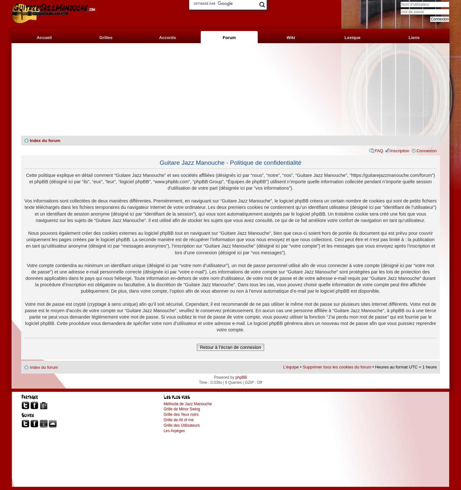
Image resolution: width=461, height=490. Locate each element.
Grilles (105, 37)
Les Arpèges (174, 431)
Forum (229, 37)
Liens (413, 37)
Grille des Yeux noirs (181, 414)
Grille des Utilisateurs (182, 425)
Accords (167, 37)
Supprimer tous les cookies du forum (337, 367)
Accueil (44, 37)
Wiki (291, 37)
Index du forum (45, 140)
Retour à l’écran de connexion (230, 347)
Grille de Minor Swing (182, 409)
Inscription (399, 150)
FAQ (379, 150)
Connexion (427, 150)
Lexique (352, 37)
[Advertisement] (230, 89)
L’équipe (291, 367)
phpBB (241, 377)
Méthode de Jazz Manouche (188, 404)
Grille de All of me (179, 420)
